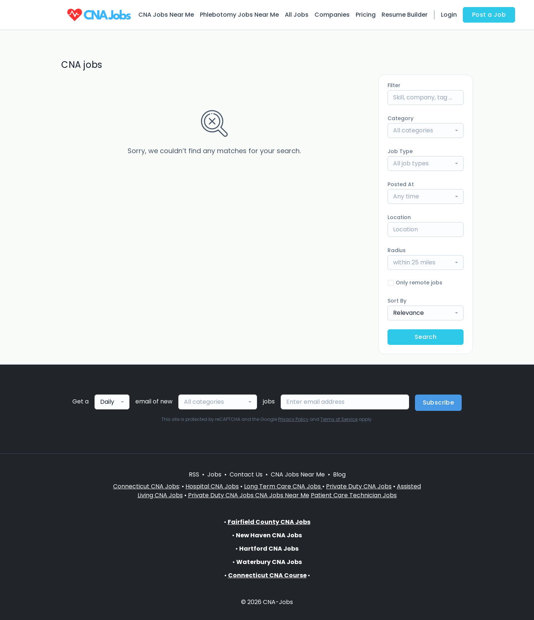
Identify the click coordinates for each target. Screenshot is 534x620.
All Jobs (297, 14)
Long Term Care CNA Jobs (283, 486)
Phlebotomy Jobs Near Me (239, 14)
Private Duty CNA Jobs (359, 486)
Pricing (366, 14)
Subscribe (438, 402)
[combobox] (426, 130)
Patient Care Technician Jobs (354, 495)
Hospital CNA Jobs (212, 486)
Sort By (397, 300)
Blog (339, 474)
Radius (397, 250)
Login (449, 14)
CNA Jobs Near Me (166, 14)
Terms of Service (338, 419)
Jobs (214, 474)
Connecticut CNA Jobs (146, 486)
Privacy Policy (293, 419)
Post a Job (489, 14)
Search (425, 337)
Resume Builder (405, 14)
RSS (194, 474)
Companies (332, 14)
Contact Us (246, 474)
